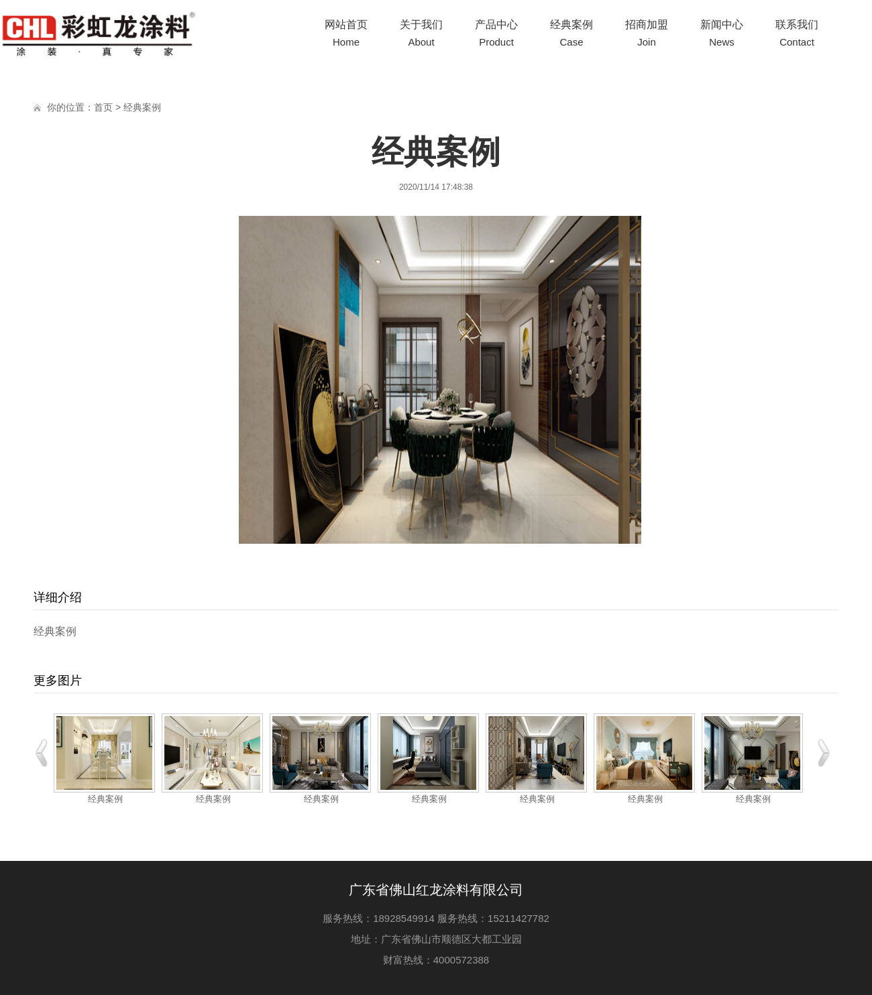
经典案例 (571, 35)
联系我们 (796, 35)
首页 (103, 107)
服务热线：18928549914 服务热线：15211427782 (436, 918)
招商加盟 (646, 35)
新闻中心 (721, 35)
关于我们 (421, 35)
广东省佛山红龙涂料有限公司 (436, 889)
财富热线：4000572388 (436, 959)
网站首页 (346, 35)
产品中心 (496, 35)
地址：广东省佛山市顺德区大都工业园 (436, 939)
